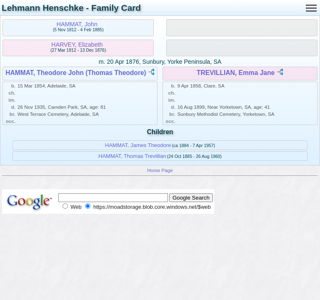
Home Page (160, 170)
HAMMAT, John (77, 24)
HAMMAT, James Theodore (138, 145)
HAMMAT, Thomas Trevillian (132, 156)
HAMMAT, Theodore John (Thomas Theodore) (75, 72)
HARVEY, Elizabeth (76, 44)
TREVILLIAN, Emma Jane (236, 72)
